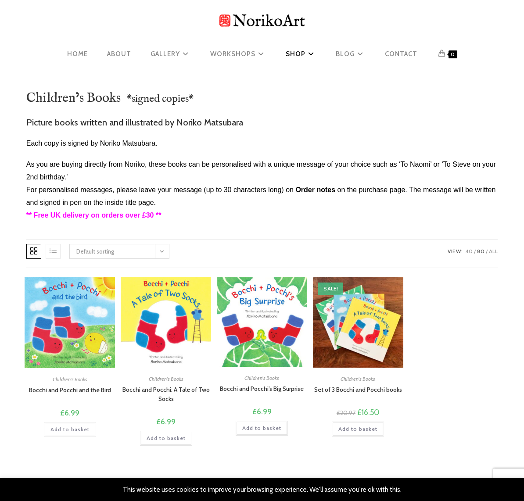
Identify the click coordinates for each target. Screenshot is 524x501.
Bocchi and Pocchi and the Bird (70, 390)
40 (469, 251)
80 (481, 251)
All (493, 251)
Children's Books (70, 379)
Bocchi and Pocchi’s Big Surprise (262, 389)
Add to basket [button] (70, 429)
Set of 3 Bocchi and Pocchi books (358, 390)
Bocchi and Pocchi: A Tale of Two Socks (166, 394)
